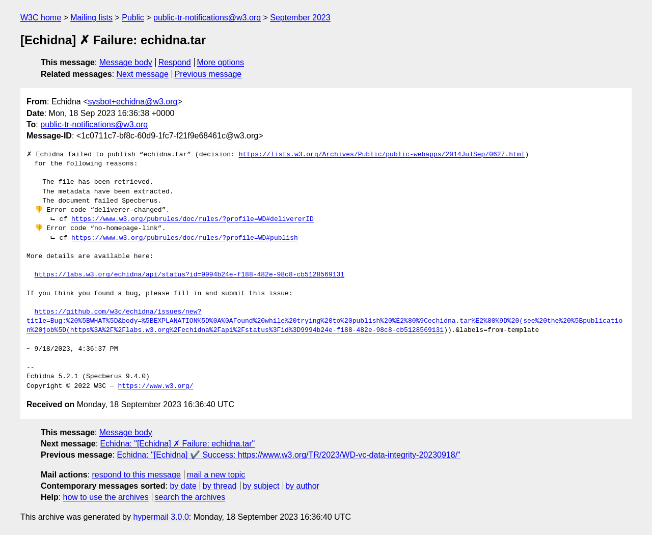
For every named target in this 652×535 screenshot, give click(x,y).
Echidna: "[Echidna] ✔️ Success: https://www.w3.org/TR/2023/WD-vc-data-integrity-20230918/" (288, 454)
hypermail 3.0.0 (160, 517)
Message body (125, 62)
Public (133, 17)
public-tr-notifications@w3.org (207, 17)
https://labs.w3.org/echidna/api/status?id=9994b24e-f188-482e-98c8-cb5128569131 (189, 274)
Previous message (208, 74)
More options (220, 62)
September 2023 (300, 17)
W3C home (40, 17)
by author (302, 486)
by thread (220, 486)
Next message (143, 74)
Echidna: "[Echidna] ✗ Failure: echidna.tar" (177, 443)
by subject (260, 486)
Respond (174, 62)
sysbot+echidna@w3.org (133, 101)
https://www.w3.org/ (155, 386)
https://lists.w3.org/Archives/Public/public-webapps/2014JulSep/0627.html (382, 154)
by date (183, 486)
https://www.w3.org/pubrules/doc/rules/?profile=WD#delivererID (192, 219)
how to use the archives (106, 497)
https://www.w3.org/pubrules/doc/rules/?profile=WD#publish (184, 238)
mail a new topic (216, 474)
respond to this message (136, 474)
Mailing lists (91, 17)
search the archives (190, 497)
